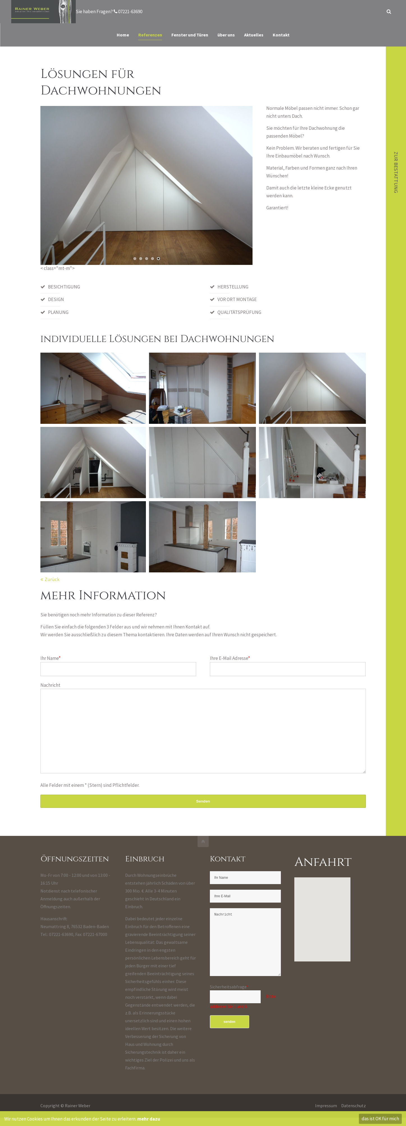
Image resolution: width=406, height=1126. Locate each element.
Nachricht (50, 685)
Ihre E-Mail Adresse (230, 658)
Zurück (52, 579)
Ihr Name (50, 658)
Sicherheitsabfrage (229, 1003)
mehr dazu (148, 1121)
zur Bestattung (396, 173)
